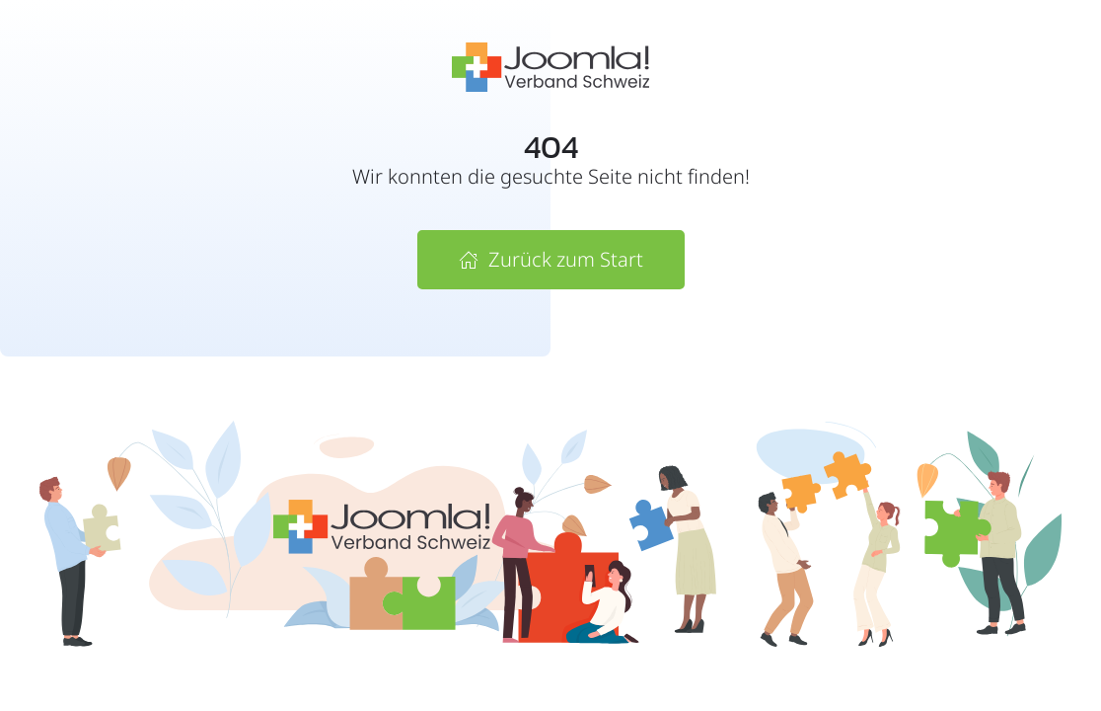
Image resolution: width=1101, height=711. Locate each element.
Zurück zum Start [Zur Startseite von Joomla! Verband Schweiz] (551, 259)
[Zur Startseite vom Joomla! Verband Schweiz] (550, 65)
